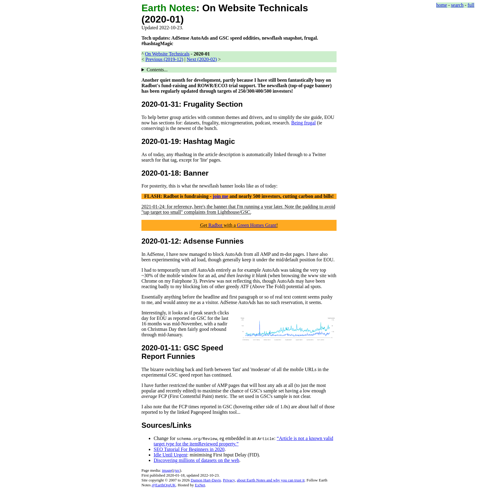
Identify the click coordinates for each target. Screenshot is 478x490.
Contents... (157, 69)
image (167, 470)
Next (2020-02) (202, 59)
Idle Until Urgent (170, 454)
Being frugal (303, 122)
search (457, 5)
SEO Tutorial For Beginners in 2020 (189, 449)
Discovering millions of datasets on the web (196, 460)
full (471, 5)
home (441, 5)
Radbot (216, 225)
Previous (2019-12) (164, 59)
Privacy (229, 480)
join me (220, 196)
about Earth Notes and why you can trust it (271, 480)
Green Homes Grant (256, 225)
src (177, 470)
